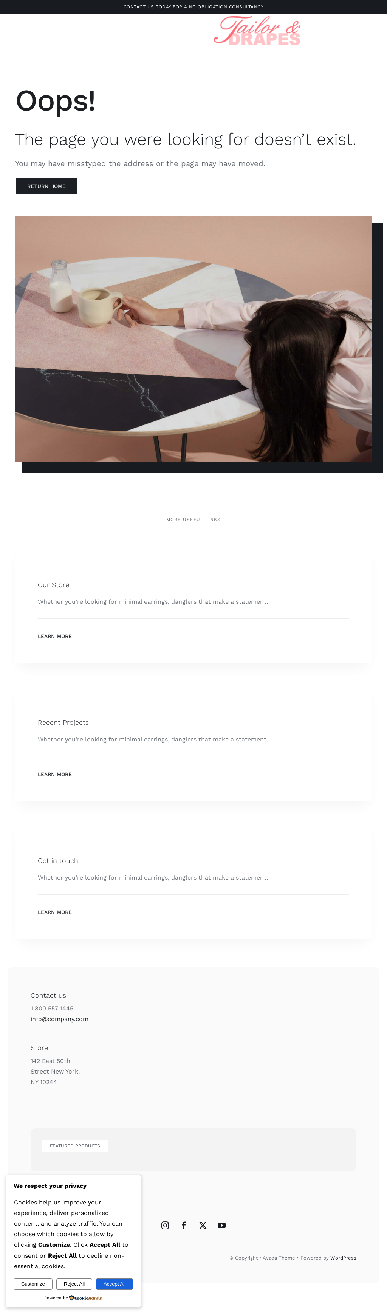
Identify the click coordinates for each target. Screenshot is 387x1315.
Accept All (115, 1284)
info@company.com (59, 1019)
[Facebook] (184, 1225)
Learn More (55, 636)
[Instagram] (165, 1225)
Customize (33, 1284)
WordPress (343, 1258)
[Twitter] (203, 1225)
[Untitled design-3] (257, 14)
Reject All (74, 1284)
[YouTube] (222, 1225)
